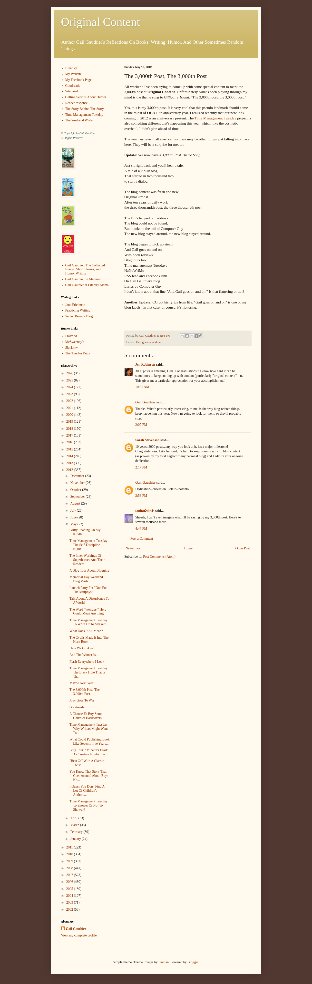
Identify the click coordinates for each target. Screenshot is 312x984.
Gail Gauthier (145, 402)
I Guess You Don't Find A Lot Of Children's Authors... (86, 791)
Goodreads (72, 86)
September (78, 496)
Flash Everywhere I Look (86, 661)
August (75, 503)
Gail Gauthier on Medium (83, 279)
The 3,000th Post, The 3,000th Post (84, 692)
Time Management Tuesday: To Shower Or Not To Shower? (88, 805)
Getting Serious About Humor (85, 97)
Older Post (242, 548)
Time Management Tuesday (215, 118)
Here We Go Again (82, 648)
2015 (70, 449)
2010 (70, 854)
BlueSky (71, 68)
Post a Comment (141, 538)
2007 (70, 875)
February (76, 832)
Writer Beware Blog (79, 316)
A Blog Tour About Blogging (89, 570)
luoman (163, 962)
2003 (70, 902)
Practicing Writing (77, 310)
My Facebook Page (78, 80)
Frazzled (71, 336)
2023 (70, 394)
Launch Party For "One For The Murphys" (88, 590)
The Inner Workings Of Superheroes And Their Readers (87, 560)
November (78, 483)
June (73, 517)
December (77, 476)
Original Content (100, 21)
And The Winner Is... (83, 655)
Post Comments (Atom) (159, 556)
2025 (70, 380)
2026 (70, 373)
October (76, 490)
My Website (73, 74)
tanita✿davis (144, 511)
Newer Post (133, 548)
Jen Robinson (145, 364)
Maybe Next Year (81, 683)
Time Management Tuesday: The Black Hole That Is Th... (88, 672)
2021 (70, 408)
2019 (70, 421)
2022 (70, 401)
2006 (70, 882)
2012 (70, 470)
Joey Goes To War (81, 700)
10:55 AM (142, 387)
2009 (70, 861)
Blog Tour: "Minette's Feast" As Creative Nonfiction (88, 752)
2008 (70, 868)
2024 (70, 387)
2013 (70, 463)
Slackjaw (71, 348)
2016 (70, 442)
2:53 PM (141, 495)
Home (188, 548)
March (75, 825)
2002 (70, 909)
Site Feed (71, 91)
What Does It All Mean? (86, 631)
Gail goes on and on (148, 342)
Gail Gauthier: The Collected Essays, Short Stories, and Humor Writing (85, 269)
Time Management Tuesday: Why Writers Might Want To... (88, 729)
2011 (70, 847)
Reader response (76, 103)
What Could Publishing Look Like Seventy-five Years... (89, 741)
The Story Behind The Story (84, 109)
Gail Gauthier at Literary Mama (87, 285)
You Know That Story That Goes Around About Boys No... (88, 776)
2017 (70, 435)
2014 (70, 456)
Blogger (192, 962)
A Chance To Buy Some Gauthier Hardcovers (85, 716)
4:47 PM (141, 528)
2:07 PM (141, 425)
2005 (70, 889)
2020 (70, 415)
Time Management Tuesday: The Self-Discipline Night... (88, 545)
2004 (70, 895)
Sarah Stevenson (147, 440)
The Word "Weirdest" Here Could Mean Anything (87, 611)
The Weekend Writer (79, 120)
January (76, 839)
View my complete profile (79, 935)
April (74, 818)
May (73, 524)
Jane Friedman (75, 305)
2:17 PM (141, 467)
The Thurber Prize (77, 353)
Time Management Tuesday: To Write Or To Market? (88, 622)
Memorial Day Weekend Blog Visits (86, 579)
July (73, 510)
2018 (70, 428)
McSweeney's (74, 342)
